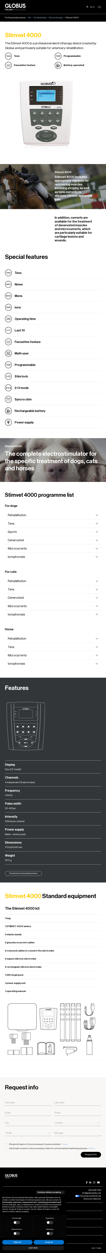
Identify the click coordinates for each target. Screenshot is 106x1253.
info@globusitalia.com (91, 1193)
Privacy (65, 1144)
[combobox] (77, 1123)
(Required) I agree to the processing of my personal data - (38, 1144)
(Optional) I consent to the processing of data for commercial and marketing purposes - (52, 1148)
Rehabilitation (17, 515)
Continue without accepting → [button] (50, 1192)
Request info (91, 1155)
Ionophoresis (16, 556)
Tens (11, 523)
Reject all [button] (17, 1242)
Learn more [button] (33, 1248)
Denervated (16, 540)
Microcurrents (17, 548)
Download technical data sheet (23, 873)
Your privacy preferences (88, 1196)
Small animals (40, 18)
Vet (29, 18)
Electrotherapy (56, 18)
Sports (12, 531)
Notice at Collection (92, 1199)
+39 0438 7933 (94, 1190)
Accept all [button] (49, 1242)
